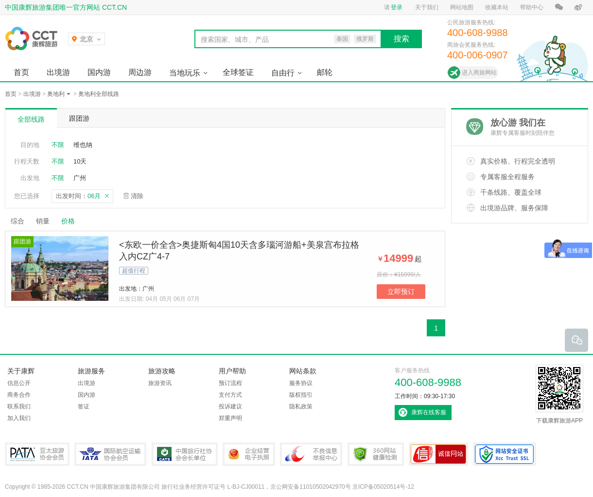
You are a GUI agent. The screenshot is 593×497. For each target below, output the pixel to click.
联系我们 (19, 406)
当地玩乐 (184, 73)
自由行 (283, 73)
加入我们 (19, 418)
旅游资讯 (160, 383)
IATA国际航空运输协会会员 (110, 454)
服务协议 (301, 383)
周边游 (140, 72)
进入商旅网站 (479, 72)
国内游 (99, 72)
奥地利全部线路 (98, 94)
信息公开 (19, 383)
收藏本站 (496, 7)
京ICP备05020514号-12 (383, 486)
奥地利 (56, 94)
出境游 (58, 72)
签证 (83, 406)
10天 (80, 161)
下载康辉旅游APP (559, 394)
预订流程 (230, 383)
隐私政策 (301, 406)
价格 (71, 221)
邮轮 (324, 72)
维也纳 (82, 144)
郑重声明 (230, 418)
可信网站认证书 (438, 454)
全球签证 (238, 72)
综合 (17, 221)
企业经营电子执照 (249, 454)
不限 (58, 144)
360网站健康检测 (376, 454)
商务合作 (19, 394)
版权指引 (301, 394)
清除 (137, 196)
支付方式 (230, 394)
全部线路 (31, 119)
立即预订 (401, 291)
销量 (43, 221)
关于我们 (426, 7)
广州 (79, 178)
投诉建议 (230, 406)
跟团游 (79, 118)
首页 (21, 72)
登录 (396, 7)
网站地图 (461, 7)
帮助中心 (531, 7)
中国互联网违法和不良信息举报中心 (311, 454)
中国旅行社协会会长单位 (185, 454)
